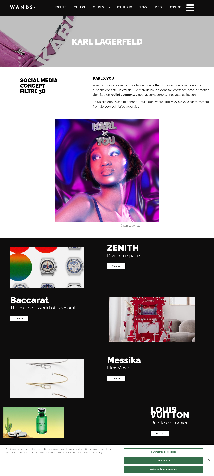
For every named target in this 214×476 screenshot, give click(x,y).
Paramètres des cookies (163, 466)
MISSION (79, 7)
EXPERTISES (101, 7)
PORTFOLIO (124, 7)
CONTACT (176, 7)
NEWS (143, 7)
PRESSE (158, 7)
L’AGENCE (61, 7)
